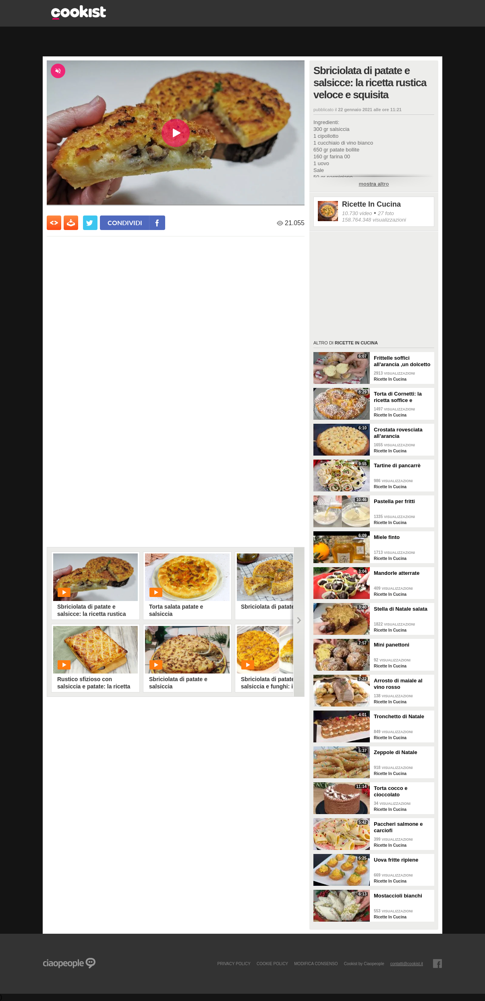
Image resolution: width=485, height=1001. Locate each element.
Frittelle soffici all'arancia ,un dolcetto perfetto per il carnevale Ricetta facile (403, 361)
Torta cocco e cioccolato (391, 791)
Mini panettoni (391, 645)
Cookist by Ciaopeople (364, 964)
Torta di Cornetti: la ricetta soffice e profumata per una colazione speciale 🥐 (401, 397)
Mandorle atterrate (396, 573)
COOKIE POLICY (272, 964)
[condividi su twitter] (90, 223)
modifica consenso (316, 964)
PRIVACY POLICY (233, 964)
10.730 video (357, 213)
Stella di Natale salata (400, 609)
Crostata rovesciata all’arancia (398, 433)
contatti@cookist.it (406, 964)
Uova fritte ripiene (396, 860)
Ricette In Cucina (371, 204)
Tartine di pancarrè (397, 465)
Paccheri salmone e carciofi (398, 827)
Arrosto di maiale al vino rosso (398, 684)
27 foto (386, 213)
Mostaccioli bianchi (398, 896)
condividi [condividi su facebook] (125, 222)
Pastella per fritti (394, 501)
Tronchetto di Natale (399, 716)
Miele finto (387, 537)
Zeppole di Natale (395, 752)
